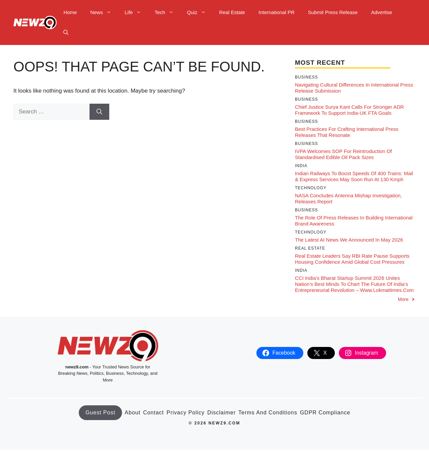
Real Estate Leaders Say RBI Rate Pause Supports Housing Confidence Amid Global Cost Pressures (352, 259)
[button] (66, 32)
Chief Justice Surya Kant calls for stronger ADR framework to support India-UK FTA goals (349, 110)
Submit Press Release (333, 12)
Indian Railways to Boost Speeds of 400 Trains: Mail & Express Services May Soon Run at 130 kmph (354, 176)
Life (136, 12)
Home (70, 12)
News (104, 12)
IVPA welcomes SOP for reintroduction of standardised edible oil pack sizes (343, 154)
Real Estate (232, 12)
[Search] (99, 112)
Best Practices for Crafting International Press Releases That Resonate (346, 132)
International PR (276, 12)
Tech (167, 12)
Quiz (199, 12)
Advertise (381, 12)
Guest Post (100, 412)
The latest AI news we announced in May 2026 (349, 240)
